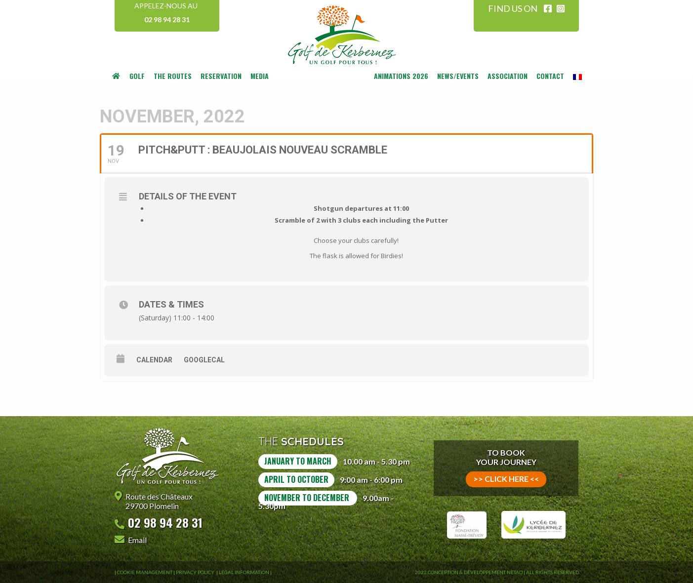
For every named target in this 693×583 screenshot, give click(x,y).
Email (137, 539)
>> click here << (506, 478)
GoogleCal (204, 360)
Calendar (154, 360)
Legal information (244, 572)
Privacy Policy (195, 572)
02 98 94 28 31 (167, 19)
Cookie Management (144, 572)
